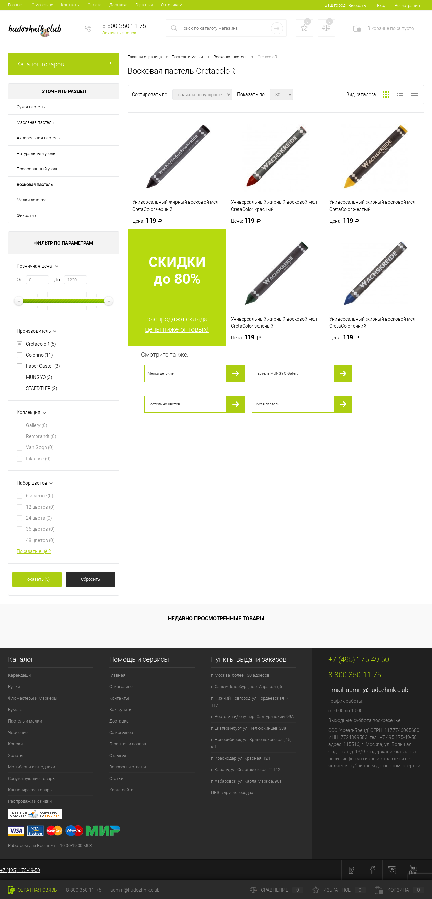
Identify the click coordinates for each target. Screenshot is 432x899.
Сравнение (276, 890)
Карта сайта (121, 789)
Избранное (339, 890)
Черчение (18, 732)
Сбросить (90, 579)
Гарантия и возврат (128, 743)
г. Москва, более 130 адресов (240, 675)
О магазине (42, 5)
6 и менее (39, 495)
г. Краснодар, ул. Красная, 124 (240, 758)
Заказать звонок (119, 32)
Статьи (116, 778)
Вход (381, 5)
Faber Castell (43, 366)
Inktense (38, 458)
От (19, 279)
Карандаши (19, 675)
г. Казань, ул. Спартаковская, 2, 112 (245, 769)
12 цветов (40, 507)
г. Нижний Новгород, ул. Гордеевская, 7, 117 (250, 702)
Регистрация (407, 5)
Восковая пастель (35, 184)
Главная (16, 5)
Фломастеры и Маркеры (32, 698)
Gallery (36, 425)
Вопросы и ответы (127, 766)
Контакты (70, 5)
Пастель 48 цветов (163, 404)
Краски (15, 743)
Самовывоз (121, 732)
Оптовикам (171, 5)
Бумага (15, 709)
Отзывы (117, 755)
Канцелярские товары (30, 789)
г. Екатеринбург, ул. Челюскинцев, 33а (248, 728)
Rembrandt (41, 436)
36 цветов (40, 529)
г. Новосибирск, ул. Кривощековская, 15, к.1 (251, 743)
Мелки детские (32, 199)
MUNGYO (39, 377)
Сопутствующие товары (32, 778)
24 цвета (39, 518)
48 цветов (40, 540)
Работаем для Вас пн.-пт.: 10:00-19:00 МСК (50, 845)
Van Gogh (40, 447)
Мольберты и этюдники (31, 766)
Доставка (118, 5)
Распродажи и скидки (30, 801)
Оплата (94, 5)
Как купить (120, 709)
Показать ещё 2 (34, 551)
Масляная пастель (35, 122)
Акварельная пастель (38, 137)
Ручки (14, 686)
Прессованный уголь (37, 168)
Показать (37, 579)
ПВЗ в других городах (232, 792)
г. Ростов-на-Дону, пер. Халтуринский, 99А (252, 716)
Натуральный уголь (36, 153)
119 (149, 220)
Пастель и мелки (25, 721)
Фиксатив (26, 215)
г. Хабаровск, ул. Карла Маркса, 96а (246, 781)
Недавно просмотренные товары (216, 618)
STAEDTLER (41, 388)
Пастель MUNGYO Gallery (276, 373)
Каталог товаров (63, 64)
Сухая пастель (31, 106)
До (57, 279)
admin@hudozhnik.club (377, 689)
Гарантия (144, 5)
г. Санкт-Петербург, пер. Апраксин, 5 (246, 686)
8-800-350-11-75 (83, 890)
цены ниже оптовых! (177, 329)
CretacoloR (41, 344)
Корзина (399, 890)
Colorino (39, 355)
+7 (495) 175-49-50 (20, 870)
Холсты (15, 755)
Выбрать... (358, 5)
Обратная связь (32, 890)
